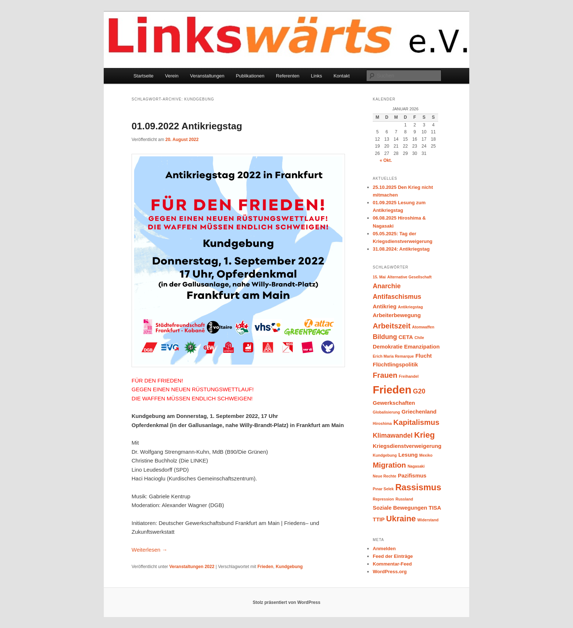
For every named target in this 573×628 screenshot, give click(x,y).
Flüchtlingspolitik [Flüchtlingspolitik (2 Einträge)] (395, 364)
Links (316, 76)
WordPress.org (390, 571)
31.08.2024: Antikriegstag (401, 249)
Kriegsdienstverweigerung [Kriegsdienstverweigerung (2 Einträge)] (407, 446)
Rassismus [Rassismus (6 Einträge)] (418, 487)
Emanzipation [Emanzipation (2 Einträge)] (422, 346)
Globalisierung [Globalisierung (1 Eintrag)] (386, 412)
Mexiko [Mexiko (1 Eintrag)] (425, 455)
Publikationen (250, 76)
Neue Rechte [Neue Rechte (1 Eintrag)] (384, 476)
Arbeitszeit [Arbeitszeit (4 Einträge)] (391, 326)
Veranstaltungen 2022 (191, 566)
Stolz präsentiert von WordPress (286, 602)
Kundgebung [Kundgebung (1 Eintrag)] (385, 455)
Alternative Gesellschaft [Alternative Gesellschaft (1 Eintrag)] (409, 277)
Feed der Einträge (393, 556)
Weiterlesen (149, 550)
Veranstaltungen (207, 76)
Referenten (287, 76)
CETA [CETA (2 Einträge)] (406, 337)
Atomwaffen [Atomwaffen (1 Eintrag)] (423, 327)
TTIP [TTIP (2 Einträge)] (378, 519)
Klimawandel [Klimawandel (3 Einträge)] (393, 435)
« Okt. (386, 160)
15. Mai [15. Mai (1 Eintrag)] (379, 277)
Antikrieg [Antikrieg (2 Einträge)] (384, 306)
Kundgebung (289, 566)
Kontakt (342, 76)
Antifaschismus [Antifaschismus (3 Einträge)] (397, 296)
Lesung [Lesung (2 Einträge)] (408, 455)
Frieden (265, 566)
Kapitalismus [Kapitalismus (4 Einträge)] (416, 422)
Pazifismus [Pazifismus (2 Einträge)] (412, 475)
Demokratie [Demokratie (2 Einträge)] (388, 346)
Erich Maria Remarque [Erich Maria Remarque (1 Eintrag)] (393, 356)
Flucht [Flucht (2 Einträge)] (423, 356)
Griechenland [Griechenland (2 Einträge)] (419, 411)
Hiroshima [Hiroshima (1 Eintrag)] (382, 423)
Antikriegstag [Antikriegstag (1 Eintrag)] (410, 307)
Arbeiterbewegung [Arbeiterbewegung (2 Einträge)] (397, 315)
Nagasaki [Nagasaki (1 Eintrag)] (416, 466)
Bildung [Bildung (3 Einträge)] (385, 336)
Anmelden (384, 548)
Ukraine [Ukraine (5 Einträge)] (401, 518)
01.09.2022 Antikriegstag (187, 126)
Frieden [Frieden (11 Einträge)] (392, 390)
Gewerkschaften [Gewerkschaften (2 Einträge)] (394, 403)
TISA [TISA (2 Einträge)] (435, 508)
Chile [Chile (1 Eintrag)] (419, 337)
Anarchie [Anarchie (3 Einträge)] (387, 286)
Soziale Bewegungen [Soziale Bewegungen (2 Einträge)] (400, 508)
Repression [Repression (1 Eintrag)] (383, 499)
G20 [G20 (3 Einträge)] (419, 391)
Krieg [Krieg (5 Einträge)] (424, 434)
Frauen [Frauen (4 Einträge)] (385, 375)
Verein (172, 76)
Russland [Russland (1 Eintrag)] (404, 499)
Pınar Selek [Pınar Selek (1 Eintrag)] (383, 489)
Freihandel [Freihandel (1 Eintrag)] (409, 376)
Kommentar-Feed (392, 564)
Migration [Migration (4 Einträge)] (389, 465)
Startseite (143, 76)
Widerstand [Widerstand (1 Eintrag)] (428, 520)
